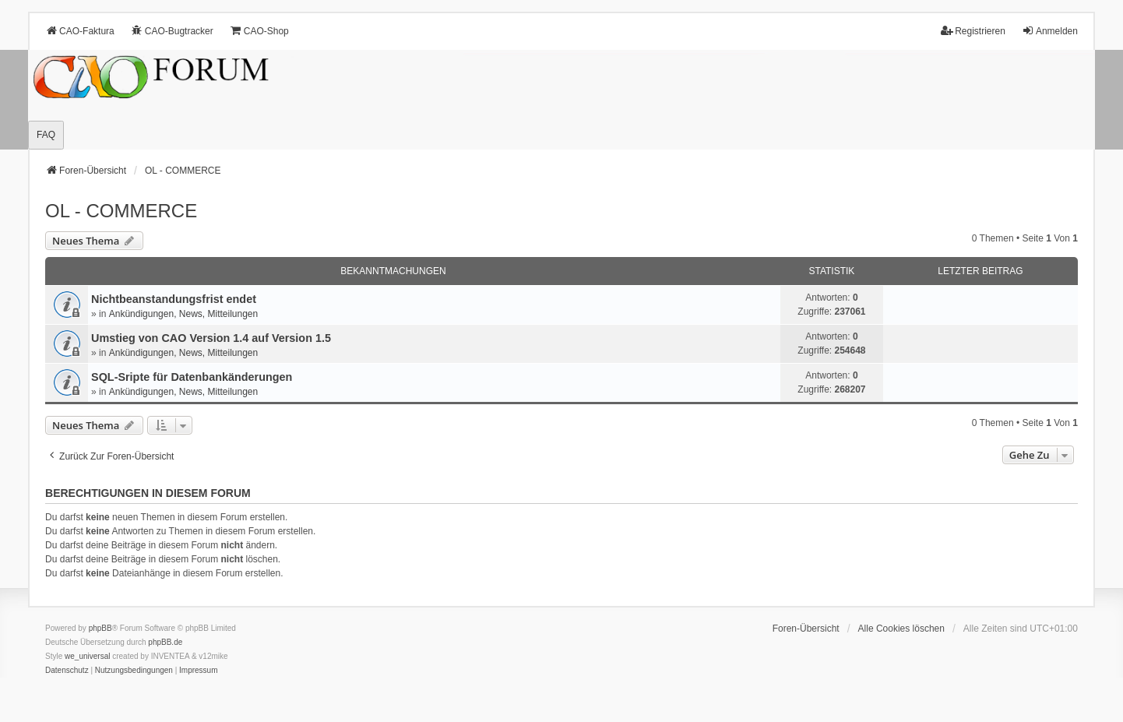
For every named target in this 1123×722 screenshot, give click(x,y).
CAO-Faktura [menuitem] (79, 31)
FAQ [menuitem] (46, 134)
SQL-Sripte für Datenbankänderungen (191, 377)
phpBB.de (165, 642)
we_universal (87, 656)
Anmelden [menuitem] (1050, 31)
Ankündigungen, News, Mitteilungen (183, 313)
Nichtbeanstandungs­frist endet (173, 299)
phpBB (100, 628)
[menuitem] (67, 671)
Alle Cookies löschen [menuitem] (901, 628)
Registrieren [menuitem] (973, 31)
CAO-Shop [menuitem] (259, 31)
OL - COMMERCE (121, 210)
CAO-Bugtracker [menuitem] (172, 31)
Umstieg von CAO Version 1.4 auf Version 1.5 (211, 338)
